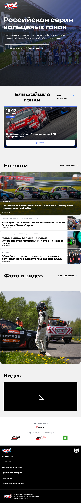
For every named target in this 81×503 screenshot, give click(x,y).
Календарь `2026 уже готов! (26, 48)
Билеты (40, 143)
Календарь (8, 456)
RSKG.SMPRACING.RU (23, 494)
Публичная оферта (12, 473)
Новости (6, 462)
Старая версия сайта (13, 484)
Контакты (7, 478)
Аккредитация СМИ (12, 467)
